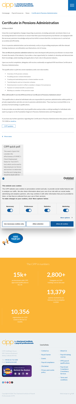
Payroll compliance (47, 362)
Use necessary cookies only (14, 224)
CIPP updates (8, 126)
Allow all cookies (62, 224)
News (27, 13)
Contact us (45, 351)
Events (43, 358)
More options (65, 217)
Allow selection (38, 224)
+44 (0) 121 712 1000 (11, 360)
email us (13, 121)
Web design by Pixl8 (67, 393)
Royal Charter (46, 354)
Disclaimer (45, 366)
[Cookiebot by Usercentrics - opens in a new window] (65, 178)
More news (8, 136)
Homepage (6, 13)
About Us (63, 351)
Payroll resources (17, 13)
